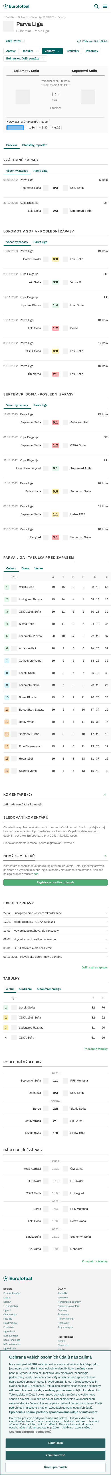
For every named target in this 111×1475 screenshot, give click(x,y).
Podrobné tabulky (96, 1049)
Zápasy (62, 17)
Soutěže (10, 17)
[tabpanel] (55, 197)
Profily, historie (65, 1318)
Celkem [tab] (11, 568)
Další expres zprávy (95, 967)
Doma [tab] (25, 568)
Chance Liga (10, 1314)
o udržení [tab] (25, 989)
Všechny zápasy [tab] (17, 170)
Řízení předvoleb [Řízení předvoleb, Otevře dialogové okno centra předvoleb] (55, 1467)
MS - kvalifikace (11, 1344)
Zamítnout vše (55, 1455)
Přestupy (92, 51)
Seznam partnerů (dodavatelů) (31, 1431)
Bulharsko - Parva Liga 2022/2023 (36, 17)
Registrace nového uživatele (55, 882)
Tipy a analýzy (65, 1327)
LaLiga (6, 1297)
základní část (49, 81)
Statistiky (73, 51)
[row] (55, 186)
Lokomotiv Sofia (26, 71)
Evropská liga (10, 1335)
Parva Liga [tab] (40, 170)
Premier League (11, 1293)
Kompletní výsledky (95, 1261)
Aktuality (62, 1293)
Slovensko (63, 1345)
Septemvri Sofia (84, 71)
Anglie (61, 1349)
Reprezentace (65, 1336)
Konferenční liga (11, 1340)
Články (62, 1289)
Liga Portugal (10, 1323)
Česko (61, 1341)
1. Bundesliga (10, 1306)
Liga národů (9, 1348)
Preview (11, 145)
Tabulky (30, 51)
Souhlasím (55, 1442)
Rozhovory (64, 1323)
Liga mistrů (9, 1331)
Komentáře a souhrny (69, 1301)
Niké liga (7, 1318)
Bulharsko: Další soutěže (25, 58)
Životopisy (63, 1314)
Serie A (7, 1301)
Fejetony (62, 1310)
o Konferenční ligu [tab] (49, 989)
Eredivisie (8, 1327)
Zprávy (11, 51)
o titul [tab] (10, 989)
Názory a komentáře (68, 1306)
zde (36, 874)
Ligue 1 (7, 1310)
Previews (63, 1297)
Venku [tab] (38, 568)
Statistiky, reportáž (34, 145)
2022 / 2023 (15, 41)
